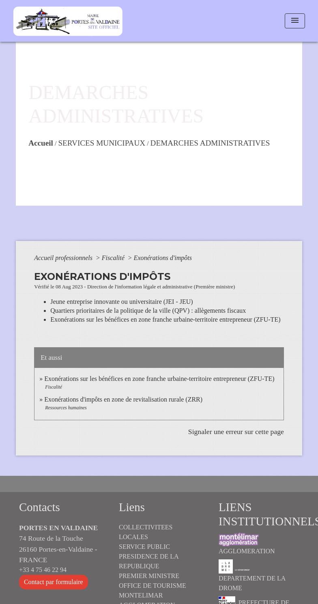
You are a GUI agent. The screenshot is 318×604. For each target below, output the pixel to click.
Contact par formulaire (53, 581)
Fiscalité (114, 257)
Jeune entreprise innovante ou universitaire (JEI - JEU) (121, 301)
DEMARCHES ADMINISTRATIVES (210, 143)
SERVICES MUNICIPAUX (101, 143)
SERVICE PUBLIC (144, 546)
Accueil (40, 143)
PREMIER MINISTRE (149, 575)
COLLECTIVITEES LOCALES (145, 532)
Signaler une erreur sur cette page (236, 432)
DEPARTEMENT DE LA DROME (252, 575)
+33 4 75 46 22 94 (43, 569)
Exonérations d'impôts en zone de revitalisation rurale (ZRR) (123, 399)
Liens (132, 507)
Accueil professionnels (64, 257)
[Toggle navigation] (295, 20)
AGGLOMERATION (247, 543)
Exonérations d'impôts (163, 257)
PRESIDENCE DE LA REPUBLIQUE (148, 561)
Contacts (39, 507)
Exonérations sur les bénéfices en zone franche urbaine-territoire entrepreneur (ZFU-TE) (165, 319)
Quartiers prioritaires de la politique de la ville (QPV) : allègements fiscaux (148, 310)
